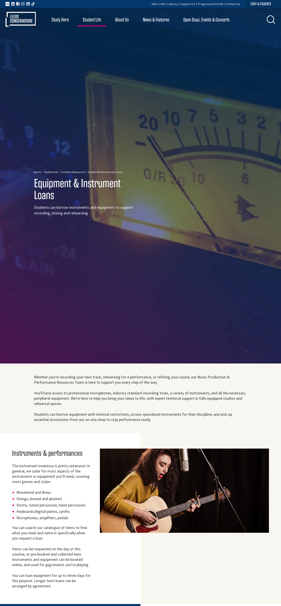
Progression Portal (210, 4)
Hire (163, 4)
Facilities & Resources (73, 172)
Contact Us (233, 4)
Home (37, 172)
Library (173, 4)
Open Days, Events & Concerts (206, 20)
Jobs (154, 4)
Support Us (187, 4)
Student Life (92, 20)
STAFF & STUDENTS (260, 4)
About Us (122, 20)
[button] (271, 19)
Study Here (60, 20)
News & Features (156, 20)
